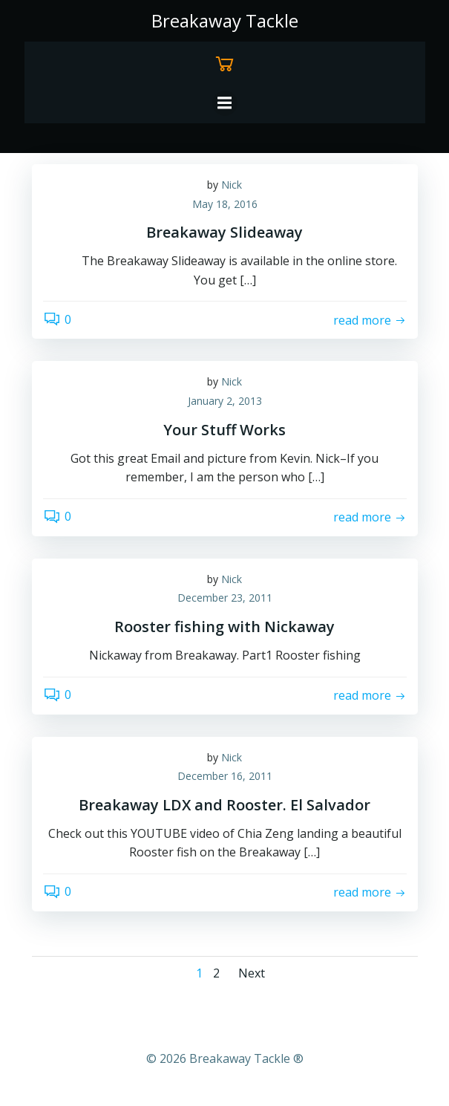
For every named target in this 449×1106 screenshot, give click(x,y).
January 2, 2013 (225, 401)
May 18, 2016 (225, 204)
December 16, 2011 (224, 776)
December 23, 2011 (224, 598)
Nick (231, 185)
